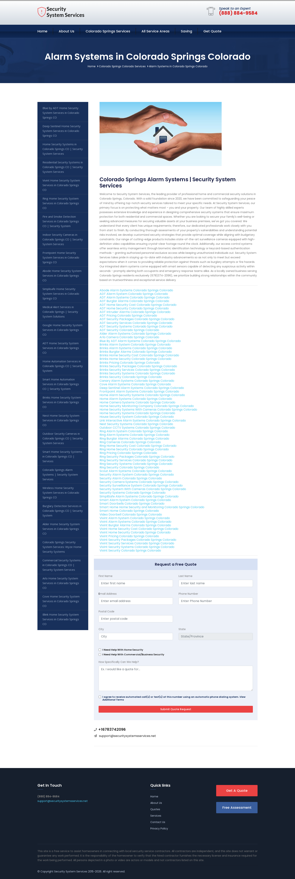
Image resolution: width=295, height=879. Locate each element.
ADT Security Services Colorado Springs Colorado (136, 323)
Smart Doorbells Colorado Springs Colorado (132, 503)
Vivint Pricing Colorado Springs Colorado (129, 536)
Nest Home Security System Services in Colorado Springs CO (61, 420)
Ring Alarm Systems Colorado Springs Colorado (135, 435)
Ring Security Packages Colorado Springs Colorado (137, 456)
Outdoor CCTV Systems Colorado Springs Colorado (137, 427)
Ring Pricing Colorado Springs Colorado (128, 453)
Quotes (155, 809)
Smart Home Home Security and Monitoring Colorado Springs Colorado (152, 507)
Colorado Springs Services (108, 31)
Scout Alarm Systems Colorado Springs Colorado (136, 471)
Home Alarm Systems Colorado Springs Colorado (136, 399)
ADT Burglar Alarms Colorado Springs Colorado (134, 301)
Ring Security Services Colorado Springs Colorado (136, 460)
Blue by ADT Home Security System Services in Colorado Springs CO (61, 112)
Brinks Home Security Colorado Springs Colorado (135, 359)
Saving (186, 31)
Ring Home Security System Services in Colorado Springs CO (61, 203)
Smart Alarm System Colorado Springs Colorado (135, 500)
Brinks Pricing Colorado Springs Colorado (130, 362)
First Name (106, 576)
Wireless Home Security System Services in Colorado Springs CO (61, 492)
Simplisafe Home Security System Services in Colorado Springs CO (61, 293)
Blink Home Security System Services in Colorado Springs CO (61, 619)
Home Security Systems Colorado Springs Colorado (137, 413)
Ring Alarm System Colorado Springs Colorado (134, 431)
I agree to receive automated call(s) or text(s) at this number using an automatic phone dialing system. (174, 698)
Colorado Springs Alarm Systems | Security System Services (60, 474)
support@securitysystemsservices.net (127, 736)
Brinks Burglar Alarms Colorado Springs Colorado (136, 352)
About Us (66, 31)
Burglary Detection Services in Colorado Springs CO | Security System (63, 510)
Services (155, 816)
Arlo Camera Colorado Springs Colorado (129, 337)
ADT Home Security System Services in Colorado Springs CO (61, 347)
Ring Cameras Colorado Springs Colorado (130, 442)
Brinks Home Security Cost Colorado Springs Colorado (139, 355)
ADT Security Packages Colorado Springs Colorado (137, 319)
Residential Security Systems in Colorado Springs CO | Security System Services (63, 167)
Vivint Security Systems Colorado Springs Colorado (137, 547)
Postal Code (106, 611)
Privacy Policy (159, 828)
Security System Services (70, 871)
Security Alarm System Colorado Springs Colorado (137, 474)
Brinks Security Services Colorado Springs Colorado (137, 370)
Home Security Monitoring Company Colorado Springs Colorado (147, 406)
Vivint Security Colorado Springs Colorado (130, 550)
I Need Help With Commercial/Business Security (133, 654)
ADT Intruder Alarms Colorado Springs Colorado (135, 312)
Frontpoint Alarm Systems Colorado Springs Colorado (139, 391)
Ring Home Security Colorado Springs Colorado (134, 449)
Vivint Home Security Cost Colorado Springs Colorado (139, 529)
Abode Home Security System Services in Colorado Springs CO (62, 275)
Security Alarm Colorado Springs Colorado (131, 478)
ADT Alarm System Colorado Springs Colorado (134, 294)
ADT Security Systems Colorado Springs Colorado (136, 326)
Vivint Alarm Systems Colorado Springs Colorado (135, 521)
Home (42, 31)
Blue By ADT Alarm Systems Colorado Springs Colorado (140, 341)
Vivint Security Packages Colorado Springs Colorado (138, 540)
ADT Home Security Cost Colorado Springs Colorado (138, 305)
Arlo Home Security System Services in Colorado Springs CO (61, 583)
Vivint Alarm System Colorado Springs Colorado (135, 518)
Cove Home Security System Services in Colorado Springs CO (61, 601)
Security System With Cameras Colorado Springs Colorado (143, 489)
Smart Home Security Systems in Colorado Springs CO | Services (62, 456)
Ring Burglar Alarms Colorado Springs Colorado (134, 438)
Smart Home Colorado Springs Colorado (129, 511)
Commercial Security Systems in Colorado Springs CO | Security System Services (62, 564)
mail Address (108, 594)
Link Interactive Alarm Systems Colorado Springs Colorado (143, 420)
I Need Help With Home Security (122, 649)
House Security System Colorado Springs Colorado (137, 417)
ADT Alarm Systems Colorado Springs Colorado (135, 297)
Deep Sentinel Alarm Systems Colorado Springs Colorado (142, 388)
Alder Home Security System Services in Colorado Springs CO (61, 528)
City (101, 629)
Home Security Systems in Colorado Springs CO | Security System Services (63, 148)
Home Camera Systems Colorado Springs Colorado (137, 402)
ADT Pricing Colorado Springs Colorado (128, 315)
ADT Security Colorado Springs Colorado (129, 330)
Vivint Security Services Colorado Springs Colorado (137, 543)
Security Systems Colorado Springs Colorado (133, 492)
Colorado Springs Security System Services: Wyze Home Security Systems (62, 546)
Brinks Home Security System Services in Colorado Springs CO (62, 402)
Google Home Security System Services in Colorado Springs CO (62, 329)
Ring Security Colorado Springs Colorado (129, 467)
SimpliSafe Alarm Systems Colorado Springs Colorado (139, 496)
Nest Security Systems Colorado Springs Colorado (136, 424)
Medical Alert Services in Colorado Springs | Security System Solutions (60, 311)
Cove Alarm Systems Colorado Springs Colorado (135, 384)
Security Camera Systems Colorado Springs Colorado (139, 482)
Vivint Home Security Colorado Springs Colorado (135, 532)
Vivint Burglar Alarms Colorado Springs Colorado (135, 525)
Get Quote (212, 31)
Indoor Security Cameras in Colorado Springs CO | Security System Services (63, 239)
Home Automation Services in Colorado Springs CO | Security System (63, 366)
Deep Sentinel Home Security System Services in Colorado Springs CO (62, 130)
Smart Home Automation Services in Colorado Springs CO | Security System (61, 384)
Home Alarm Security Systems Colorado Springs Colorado (142, 395)
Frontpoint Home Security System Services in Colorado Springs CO (61, 257)
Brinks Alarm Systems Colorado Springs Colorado (136, 348)
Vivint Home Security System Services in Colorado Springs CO (61, 185)
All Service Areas (155, 31)
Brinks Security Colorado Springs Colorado (131, 377)
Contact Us (157, 822)
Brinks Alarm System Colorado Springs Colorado (135, 344)
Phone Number (188, 594)
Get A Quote (237, 790)
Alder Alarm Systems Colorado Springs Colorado (135, 333)
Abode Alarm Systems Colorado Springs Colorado (136, 290)
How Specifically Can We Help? (119, 662)
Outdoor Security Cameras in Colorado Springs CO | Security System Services (63, 438)
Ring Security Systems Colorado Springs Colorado (136, 464)
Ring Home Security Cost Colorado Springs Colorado (138, 446)
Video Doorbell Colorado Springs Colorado (131, 514)
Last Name (185, 576)
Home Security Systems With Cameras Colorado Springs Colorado (148, 409)
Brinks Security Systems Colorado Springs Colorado (137, 373)
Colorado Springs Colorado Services (122, 66)
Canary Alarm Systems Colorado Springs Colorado (137, 381)
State (182, 629)
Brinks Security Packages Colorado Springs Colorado (138, 366)
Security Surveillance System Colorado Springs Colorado (141, 485)
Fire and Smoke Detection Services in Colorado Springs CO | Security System (61, 221)
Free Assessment (237, 807)
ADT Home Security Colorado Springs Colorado (134, 308)
